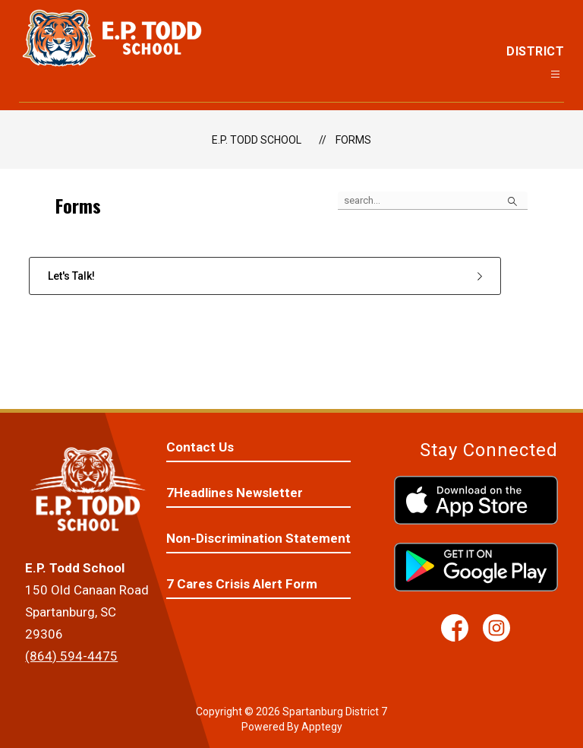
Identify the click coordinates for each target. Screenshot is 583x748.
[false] (433, 201)
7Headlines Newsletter (234, 492)
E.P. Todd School (256, 140)
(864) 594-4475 (71, 656)
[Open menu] (555, 74)
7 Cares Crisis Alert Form (241, 583)
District (535, 51)
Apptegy (321, 727)
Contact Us (200, 447)
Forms (353, 140)
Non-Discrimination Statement (258, 538)
